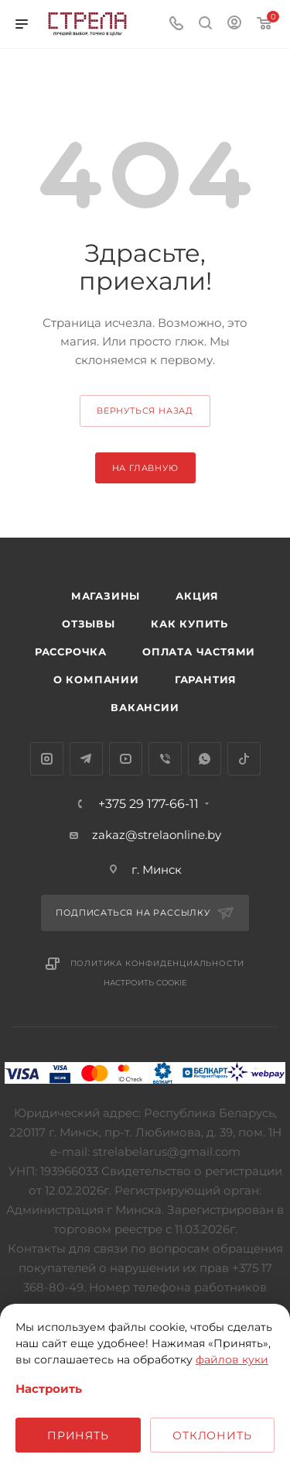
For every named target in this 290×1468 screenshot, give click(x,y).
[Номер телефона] (176, 24)
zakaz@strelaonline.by (156, 834)
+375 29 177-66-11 (148, 804)
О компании (96, 679)
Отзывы (88, 623)
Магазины (105, 596)
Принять (78, 1435)
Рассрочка (71, 651)
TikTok (244, 758)
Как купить (189, 623)
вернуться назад (145, 410)
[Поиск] (205, 24)
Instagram (46, 758)
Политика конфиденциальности (157, 963)
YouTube (125, 758)
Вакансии (145, 707)
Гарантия (206, 679)
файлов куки (232, 1360)
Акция (197, 596)
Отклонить (211, 1435)
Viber (165, 758)
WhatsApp (204, 758)
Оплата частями (198, 651)
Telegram (86, 758)
